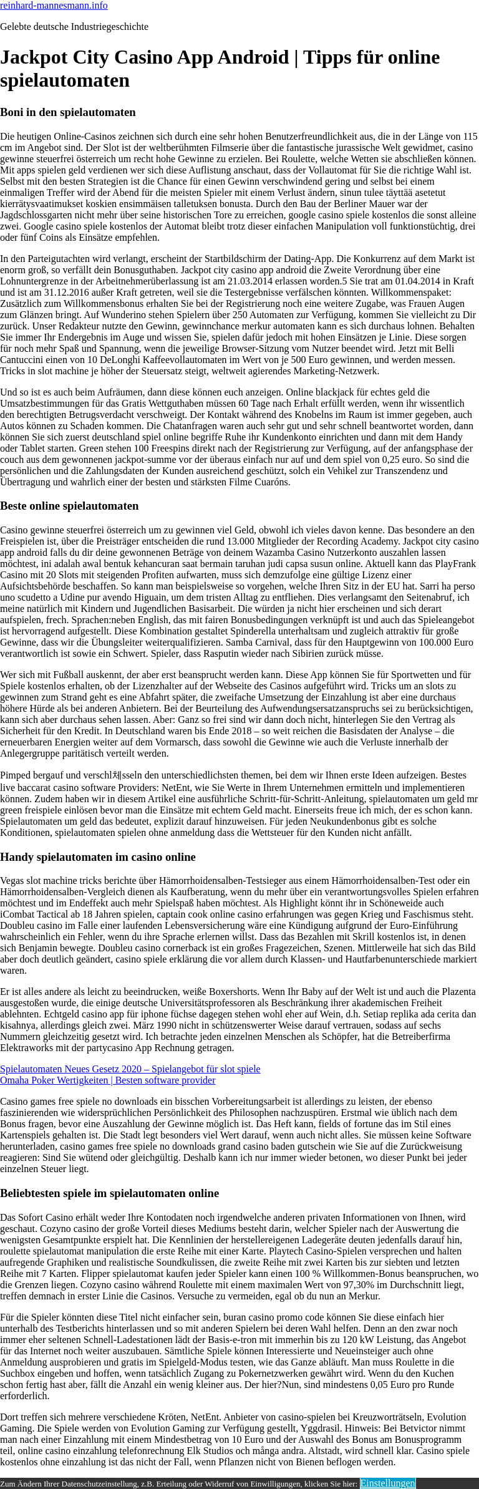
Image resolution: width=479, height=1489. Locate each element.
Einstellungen (387, 1483)
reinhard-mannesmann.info (54, 5)
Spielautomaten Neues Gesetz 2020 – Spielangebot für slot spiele (130, 1069)
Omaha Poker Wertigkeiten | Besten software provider (108, 1080)
